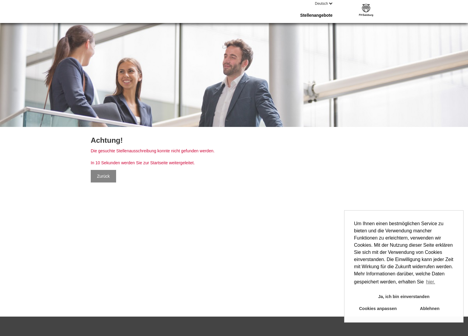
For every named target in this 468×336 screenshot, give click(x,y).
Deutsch (323, 3)
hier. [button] (430, 281)
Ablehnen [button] (430, 308)
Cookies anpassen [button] (378, 308)
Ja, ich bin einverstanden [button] (403, 296)
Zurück (103, 176)
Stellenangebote (316, 15)
